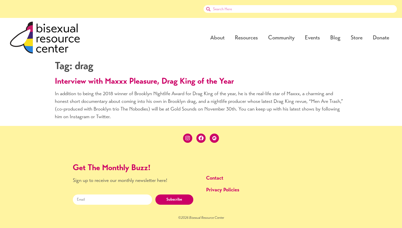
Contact (214, 178)
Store (357, 37)
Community (281, 37)
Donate (381, 37)
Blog (335, 37)
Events (312, 37)
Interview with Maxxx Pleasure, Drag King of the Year (144, 81)
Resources (246, 37)
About (217, 37)
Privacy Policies (222, 190)
